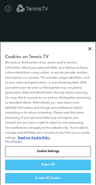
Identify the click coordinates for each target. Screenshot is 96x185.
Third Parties (14, 143)
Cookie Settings (48, 152)
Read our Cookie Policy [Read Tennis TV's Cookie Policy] (34, 139)
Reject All (48, 165)
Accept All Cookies (48, 179)
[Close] (89, 49)
